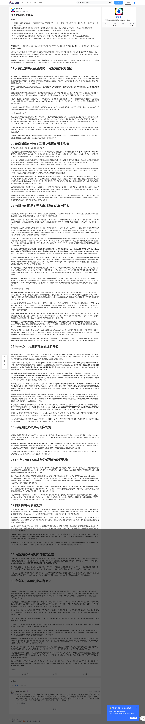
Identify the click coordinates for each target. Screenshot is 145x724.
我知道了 (133, 717)
